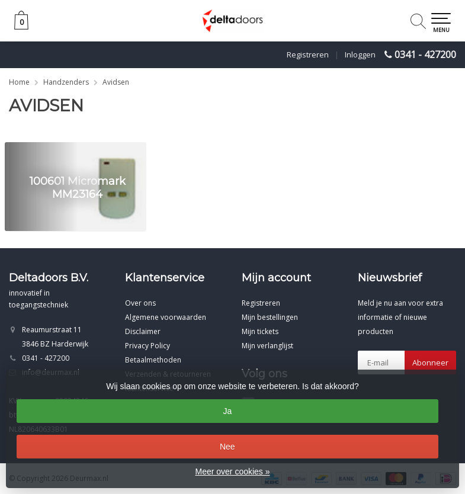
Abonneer (430, 362)
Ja (227, 411)
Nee (227, 446)
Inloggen (360, 54)
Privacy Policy (147, 346)
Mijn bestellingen (270, 317)
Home (19, 82)
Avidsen (115, 82)
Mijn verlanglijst (267, 346)
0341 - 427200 (425, 54)
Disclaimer (143, 331)
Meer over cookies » (232, 471)
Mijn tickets (260, 331)
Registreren (308, 54)
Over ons (140, 303)
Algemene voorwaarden (165, 317)
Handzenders (66, 82)
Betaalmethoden (153, 360)
